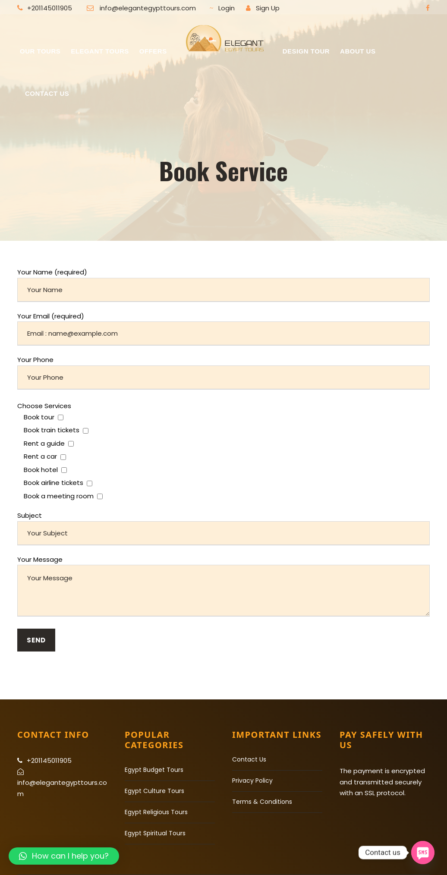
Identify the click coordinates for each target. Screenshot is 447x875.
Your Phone (223, 372)
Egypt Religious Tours (156, 812)
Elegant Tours (100, 51)
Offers (153, 51)
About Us (357, 51)
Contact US (47, 93)
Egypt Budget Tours (154, 769)
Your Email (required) (223, 329)
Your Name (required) (223, 285)
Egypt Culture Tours (154, 791)
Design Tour (306, 51)
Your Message (223, 587)
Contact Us (249, 759)
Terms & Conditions (262, 801)
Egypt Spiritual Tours (155, 833)
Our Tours (40, 51)
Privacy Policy (252, 780)
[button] (64, 856)
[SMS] (422, 852)
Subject (223, 528)
